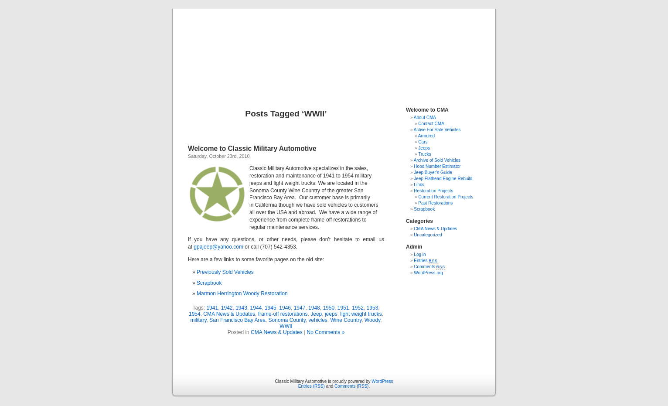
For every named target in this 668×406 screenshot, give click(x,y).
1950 (328, 308)
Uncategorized (428, 234)
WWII (285, 326)
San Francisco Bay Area (237, 320)
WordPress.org (428, 272)
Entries (425, 260)
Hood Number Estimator (437, 166)
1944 (256, 308)
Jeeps (424, 148)
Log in (420, 254)
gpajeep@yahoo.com (218, 247)
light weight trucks (361, 314)
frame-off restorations (283, 314)
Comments (429, 266)
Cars (422, 142)
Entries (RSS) (311, 386)
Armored (426, 135)
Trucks (424, 154)
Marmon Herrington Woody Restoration (242, 293)
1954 (195, 314)
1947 (300, 308)
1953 (372, 308)
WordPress (382, 381)
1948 (314, 308)
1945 (270, 308)
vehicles (317, 320)
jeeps (331, 314)
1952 (358, 308)
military (198, 320)
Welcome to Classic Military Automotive (252, 148)
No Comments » (326, 332)
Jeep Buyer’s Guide (433, 172)
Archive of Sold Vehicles (437, 160)
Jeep (316, 314)
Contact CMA (431, 123)
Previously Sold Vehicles (225, 272)
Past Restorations (435, 203)
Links (419, 184)
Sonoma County (287, 320)
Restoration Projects (433, 190)
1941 (212, 308)
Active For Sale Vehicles (437, 129)
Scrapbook (209, 283)
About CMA (425, 117)
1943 (241, 308)
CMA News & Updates (229, 314)
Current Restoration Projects (445, 196)
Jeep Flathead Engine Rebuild (443, 178)
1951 (343, 308)
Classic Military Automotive (334, 48)
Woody (372, 320)
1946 (285, 308)
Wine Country (345, 320)
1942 (227, 308)
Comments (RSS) (351, 386)
